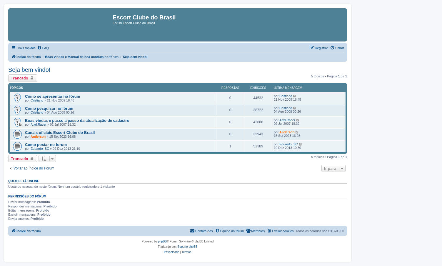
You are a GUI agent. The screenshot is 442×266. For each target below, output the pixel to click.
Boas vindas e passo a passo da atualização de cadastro (77, 120)
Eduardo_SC (40, 148)
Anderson (38, 136)
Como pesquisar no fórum (49, 108)
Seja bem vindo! (29, 69)
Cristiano (37, 100)
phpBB (162, 241)
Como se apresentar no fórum (52, 96)
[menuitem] (43, 47)
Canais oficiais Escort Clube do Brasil (60, 132)
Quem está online (23, 181)
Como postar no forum (46, 144)
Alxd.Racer (38, 124)
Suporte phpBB (188, 246)
